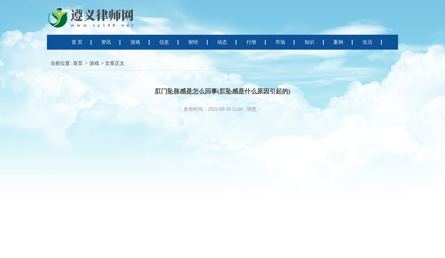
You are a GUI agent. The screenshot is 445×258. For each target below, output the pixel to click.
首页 (78, 63)
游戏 (94, 63)
